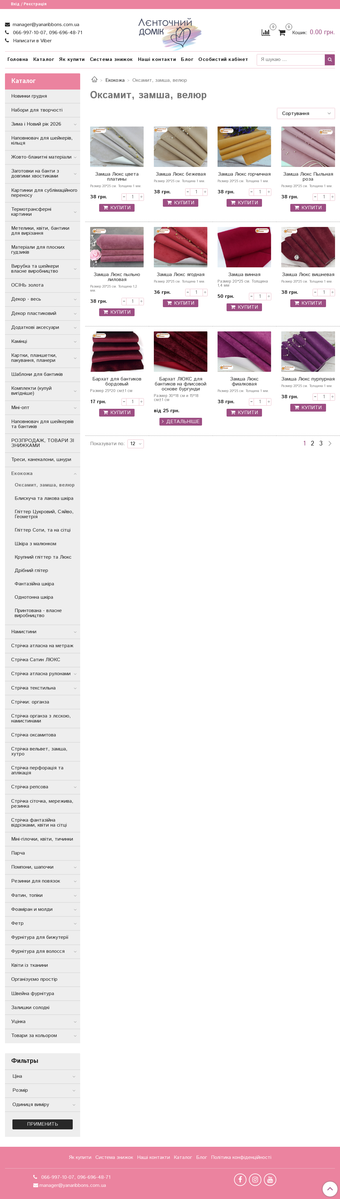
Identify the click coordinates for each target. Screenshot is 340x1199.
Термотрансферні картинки (31, 212)
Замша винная (244, 275)
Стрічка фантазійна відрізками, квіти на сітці (39, 823)
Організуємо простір (34, 979)
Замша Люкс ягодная (180, 275)
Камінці (19, 341)
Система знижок (111, 59)
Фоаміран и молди (32, 909)
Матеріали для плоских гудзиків (38, 250)
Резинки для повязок (35, 881)
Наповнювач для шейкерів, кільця (42, 141)
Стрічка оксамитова (33, 735)
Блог (187, 59)
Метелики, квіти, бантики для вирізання (40, 231)
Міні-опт (20, 407)
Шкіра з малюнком (35, 543)
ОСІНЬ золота (27, 285)
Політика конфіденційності (241, 1157)
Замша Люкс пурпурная (308, 380)
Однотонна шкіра (34, 597)
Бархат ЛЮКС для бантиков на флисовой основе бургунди (180, 385)
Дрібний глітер (31, 570)
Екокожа (115, 80)
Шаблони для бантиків (37, 374)
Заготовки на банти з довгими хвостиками (35, 174)
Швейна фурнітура (32, 993)
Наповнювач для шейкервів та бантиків (42, 424)
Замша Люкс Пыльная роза (308, 177)
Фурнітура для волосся (38, 951)
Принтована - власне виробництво (38, 613)
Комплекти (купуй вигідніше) (31, 391)
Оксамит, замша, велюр (45, 485)
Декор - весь (26, 299)
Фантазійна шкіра (34, 584)
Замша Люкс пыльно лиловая (117, 277)
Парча (18, 853)
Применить (42, 1124)
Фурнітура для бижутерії (39, 937)
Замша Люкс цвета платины (117, 177)
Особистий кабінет (223, 59)
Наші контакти (157, 59)
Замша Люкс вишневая (308, 275)
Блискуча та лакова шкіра (44, 498)
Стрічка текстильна (33, 688)
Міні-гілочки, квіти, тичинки (42, 839)
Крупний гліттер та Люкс (43, 557)
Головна (17, 59)
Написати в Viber (31, 40)
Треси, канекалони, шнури (41, 459)
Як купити (72, 59)
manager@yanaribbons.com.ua (45, 24)
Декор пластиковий (33, 313)
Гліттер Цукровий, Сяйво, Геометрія (44, 514)
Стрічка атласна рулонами (41, 673)
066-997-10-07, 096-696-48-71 (46, 32)
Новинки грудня (29, 96)
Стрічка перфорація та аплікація (37, 770)
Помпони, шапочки (32, 867)
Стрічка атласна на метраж (42, 645)
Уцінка (18, 1021)
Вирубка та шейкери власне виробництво (35, 269)
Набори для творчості (36, 110)
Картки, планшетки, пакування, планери (34, 358)
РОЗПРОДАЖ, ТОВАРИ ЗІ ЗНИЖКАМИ (42, 443)
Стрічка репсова (29, 787)
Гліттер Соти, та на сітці (43, 530)
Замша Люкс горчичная (244, 175)
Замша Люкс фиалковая (244, 382)
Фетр (17, 923)
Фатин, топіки (27, 895)
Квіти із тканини (29, 965)
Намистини (23, 631)
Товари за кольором (34, 1035)
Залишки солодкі (30, 1007)
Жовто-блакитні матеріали (41, 157)
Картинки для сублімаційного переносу (44, 193)
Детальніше (183, 421)
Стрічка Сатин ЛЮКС (35, 659)
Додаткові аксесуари (35, 327)
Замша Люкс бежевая (181, 175)
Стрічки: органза (30, 702)
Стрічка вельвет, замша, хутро (39, 751)
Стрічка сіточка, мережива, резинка (42, 804)
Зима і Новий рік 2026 (36, 124)
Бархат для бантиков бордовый (116, 382)
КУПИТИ (120, 207)
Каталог (43, 59)
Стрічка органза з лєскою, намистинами (41, 718)
